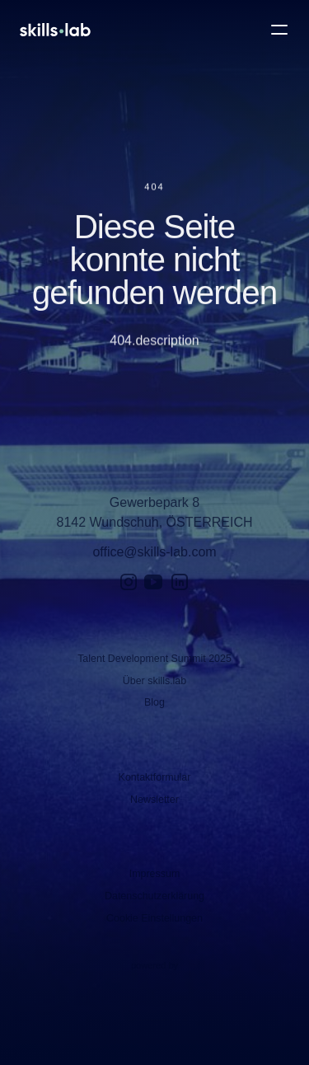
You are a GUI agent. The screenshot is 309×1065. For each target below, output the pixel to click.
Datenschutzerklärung (154, 896)
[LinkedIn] (180, 582)
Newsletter (154, 799)
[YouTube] (153, 582)
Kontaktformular (155, 777)
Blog (154, 702)
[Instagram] (128, 582)
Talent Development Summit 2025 (154, 658)
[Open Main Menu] (279, 30)
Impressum (154, 874)
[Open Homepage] (55, 29)
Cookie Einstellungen (154, 918)
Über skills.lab (154, 681)
